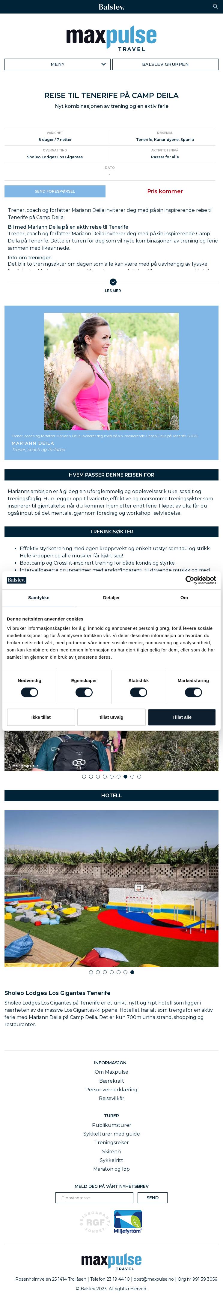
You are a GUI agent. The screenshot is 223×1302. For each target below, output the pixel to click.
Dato (110, 168)
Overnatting (55, 150)
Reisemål (165, 133)
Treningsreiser (111, 1142)
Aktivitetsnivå (164, 150)
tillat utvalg (111, 717)
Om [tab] (184, 597)
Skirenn (111, 1151)
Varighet (55, 133)
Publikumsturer (111, 1125)
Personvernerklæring (111, 1090)
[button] (216, 6)
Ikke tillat (41, 717)
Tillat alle (182, 717)
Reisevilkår (111, 1098)
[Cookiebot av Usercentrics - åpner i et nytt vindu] (190, 580)
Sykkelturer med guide (111, 1134)
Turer (111, 1115)
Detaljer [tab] (111, 597)
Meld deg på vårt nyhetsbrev (112, 1186)
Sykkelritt (111, 1160)
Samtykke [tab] (38, 597)
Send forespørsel (55, 191)
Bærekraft (111, 1081)
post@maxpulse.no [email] (154, 1279)
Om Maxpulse (111, 1072)
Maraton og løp (111, 1169)
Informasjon (111, 1063)
